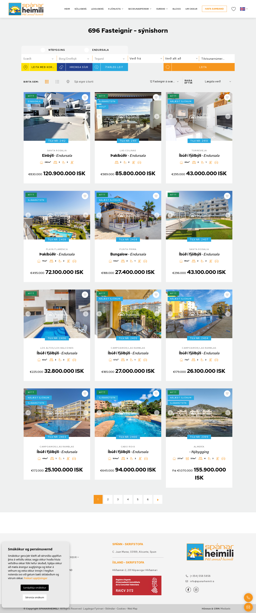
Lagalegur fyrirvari (93, 608)
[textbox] (40, 58)
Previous (27, 116)
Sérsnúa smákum (34, 597)
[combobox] (39, 58)
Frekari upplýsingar (35, 578)
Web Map (132, 608)
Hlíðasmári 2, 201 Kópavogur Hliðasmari (135, 570)
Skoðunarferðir (138, 8)
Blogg (177, 8)
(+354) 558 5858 (198, 575)
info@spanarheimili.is (200, 581)
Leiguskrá (97, 8)
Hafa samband (214, 8)
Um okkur (191, 8)
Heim (67, 8)
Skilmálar (110, 608)
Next (86, 116)
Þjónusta (114, 8)
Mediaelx (225, 608)
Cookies (121, 608)
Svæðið (160, 8)
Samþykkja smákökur (34, 587)
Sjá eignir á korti (83, 81)
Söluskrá (80, 8)
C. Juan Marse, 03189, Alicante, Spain (134, 551)
